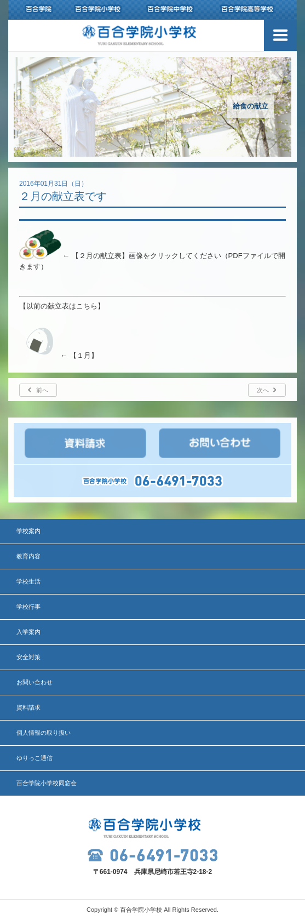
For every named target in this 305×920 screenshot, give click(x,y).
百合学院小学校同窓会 (46, 783)
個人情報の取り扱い (43, 732)
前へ (42, 390)
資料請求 (28, 707)
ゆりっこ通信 (34, 758)
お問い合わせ (34, 682)
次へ (263, 390)
